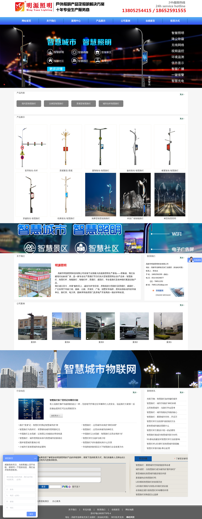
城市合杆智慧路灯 (111, 103)
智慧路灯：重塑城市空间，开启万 (162, 417)
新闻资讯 (151, 391)
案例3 (101, 342)
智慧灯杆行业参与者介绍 (94, 438)
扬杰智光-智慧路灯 (135, 170)
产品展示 (100, 21)
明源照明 (61, 265)
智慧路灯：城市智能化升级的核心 (162, 412)
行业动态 (21, 391)
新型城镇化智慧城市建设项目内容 (151, 473)
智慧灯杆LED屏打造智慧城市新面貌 (163, 444)
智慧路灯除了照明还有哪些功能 (64, 400)
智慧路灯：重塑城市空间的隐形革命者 (153, 465)
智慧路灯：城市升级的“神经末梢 (161, 403)
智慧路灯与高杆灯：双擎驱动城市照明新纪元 (40, 429)
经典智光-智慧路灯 (66, 218)
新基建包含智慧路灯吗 (146, 478)
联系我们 (151, 256)
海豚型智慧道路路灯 (101, 218)
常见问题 (143, 458)
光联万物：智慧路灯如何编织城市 (162, 399)
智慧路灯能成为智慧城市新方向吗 (162, 435)
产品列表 (21, 93)
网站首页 (26, 21)
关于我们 (51, 21)
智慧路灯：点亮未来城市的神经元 (98, 429)
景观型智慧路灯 (84, 103)
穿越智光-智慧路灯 (31, 218)
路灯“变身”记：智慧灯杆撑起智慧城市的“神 (39, 425)
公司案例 (125, 21)
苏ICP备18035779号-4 (101, 513)
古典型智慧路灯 (56, 103)
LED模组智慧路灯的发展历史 (149, 482)
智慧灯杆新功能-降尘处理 (158, 448)
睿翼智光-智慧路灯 (169, 170)
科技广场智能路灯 (135, 218)
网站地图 (129, 509)
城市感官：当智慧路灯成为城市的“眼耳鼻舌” (156, 469)
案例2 (135, 342)
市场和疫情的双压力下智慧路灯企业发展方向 (103, 447)
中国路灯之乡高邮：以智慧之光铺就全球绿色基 (41, 434)
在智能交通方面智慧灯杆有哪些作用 (152, 490)
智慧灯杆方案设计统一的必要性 (161, 430)
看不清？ (76, 487)
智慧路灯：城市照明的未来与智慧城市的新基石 (41, 438)
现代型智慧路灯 (29, 103)
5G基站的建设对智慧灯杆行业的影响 (163, 439)
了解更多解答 (181, 458)
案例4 (67, 342)
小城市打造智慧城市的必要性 (33, 447)
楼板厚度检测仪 (42, 501)
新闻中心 (76, 21)
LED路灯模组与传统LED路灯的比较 (152, 486)
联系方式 (175, 21)
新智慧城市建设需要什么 (158, 426)
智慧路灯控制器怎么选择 (147, 494)
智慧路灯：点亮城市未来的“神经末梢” (100, 425)
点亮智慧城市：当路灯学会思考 (161, 408)
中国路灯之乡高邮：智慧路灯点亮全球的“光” (103, 434)
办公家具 (56, 501)
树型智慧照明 (170, 218)
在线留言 (150, 21)
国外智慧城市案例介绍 (30, 442)
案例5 (33, 342)
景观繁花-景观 (66, 170)
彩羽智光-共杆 (31, 170)
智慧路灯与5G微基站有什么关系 (97, 442)
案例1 (169, 342)
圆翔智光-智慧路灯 (100, 170)
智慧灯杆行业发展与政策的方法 (161, 421)
